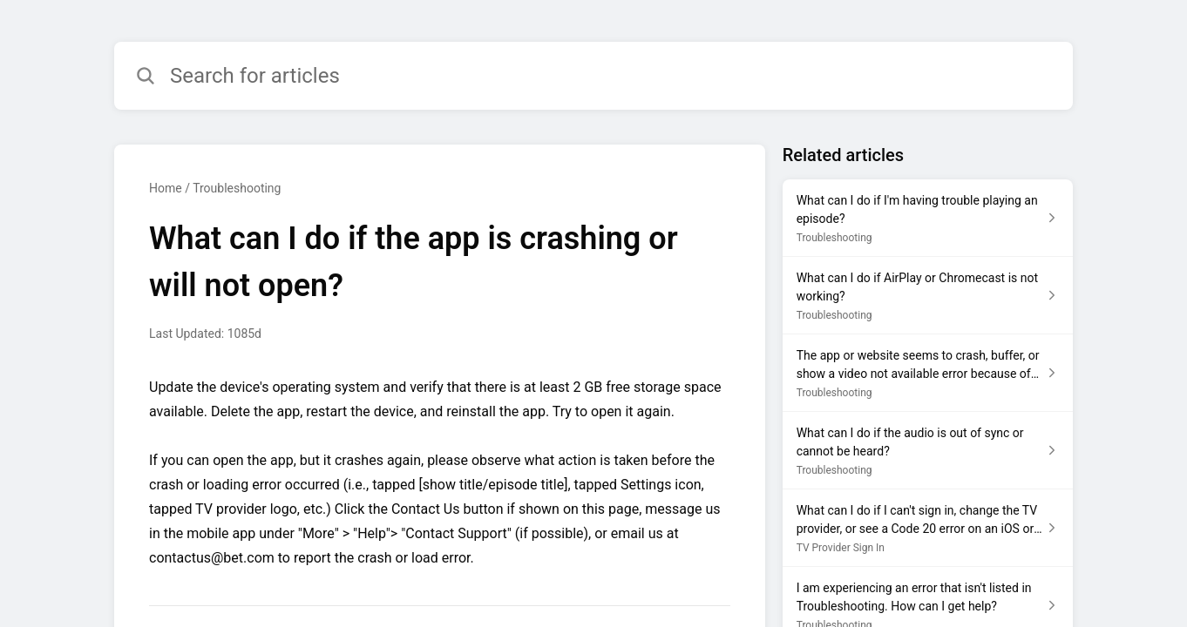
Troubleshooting (237, 188)
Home (165, 188)
